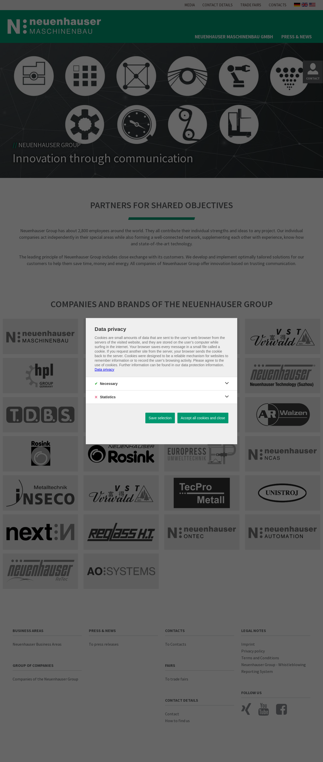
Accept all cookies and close (203, 418)
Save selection (160, 418)
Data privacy (104, 369)
